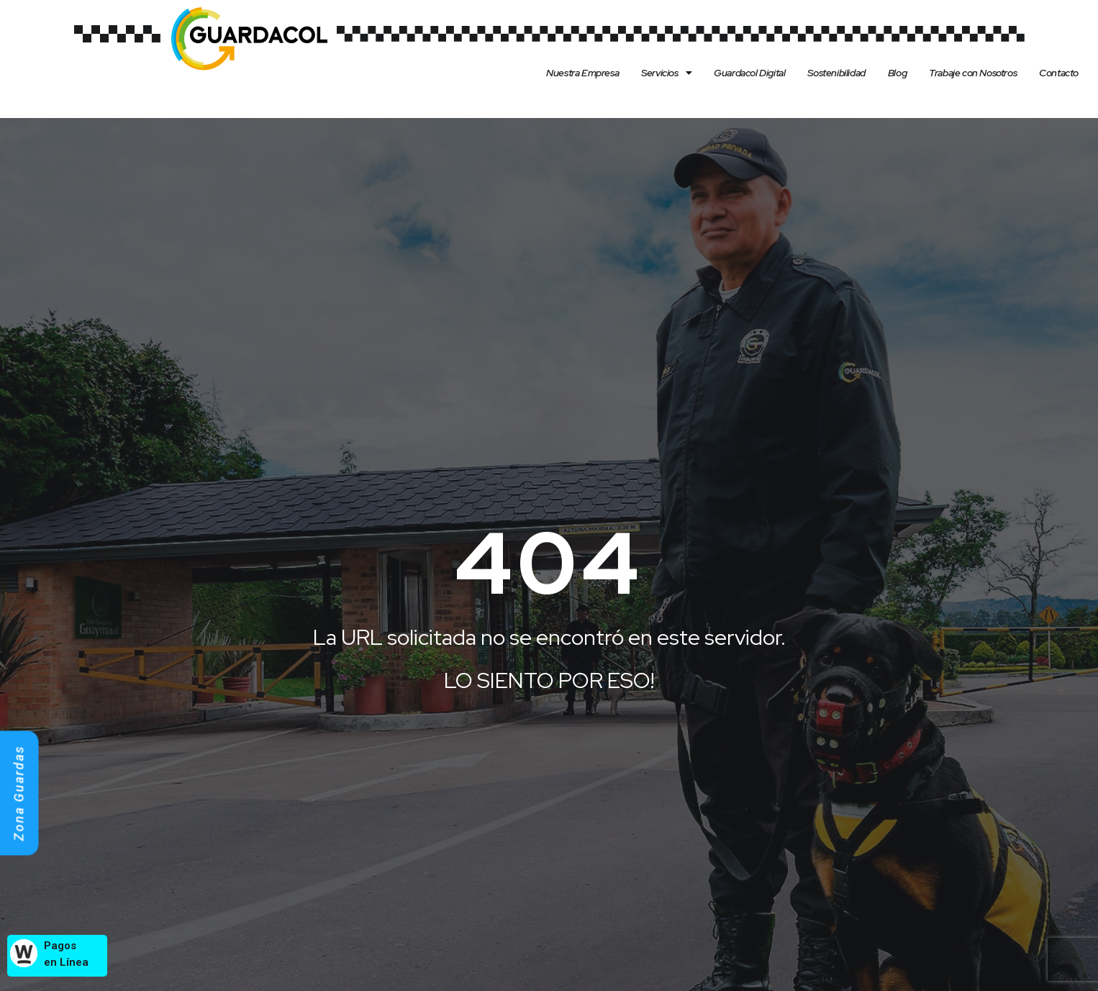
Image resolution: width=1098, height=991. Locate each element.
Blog (897, 72)
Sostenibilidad (836, 72)
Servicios (666, 72)
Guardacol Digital (749, 72)
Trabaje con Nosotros (973, 72)
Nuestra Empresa (582, 72)
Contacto (1059, 72)
